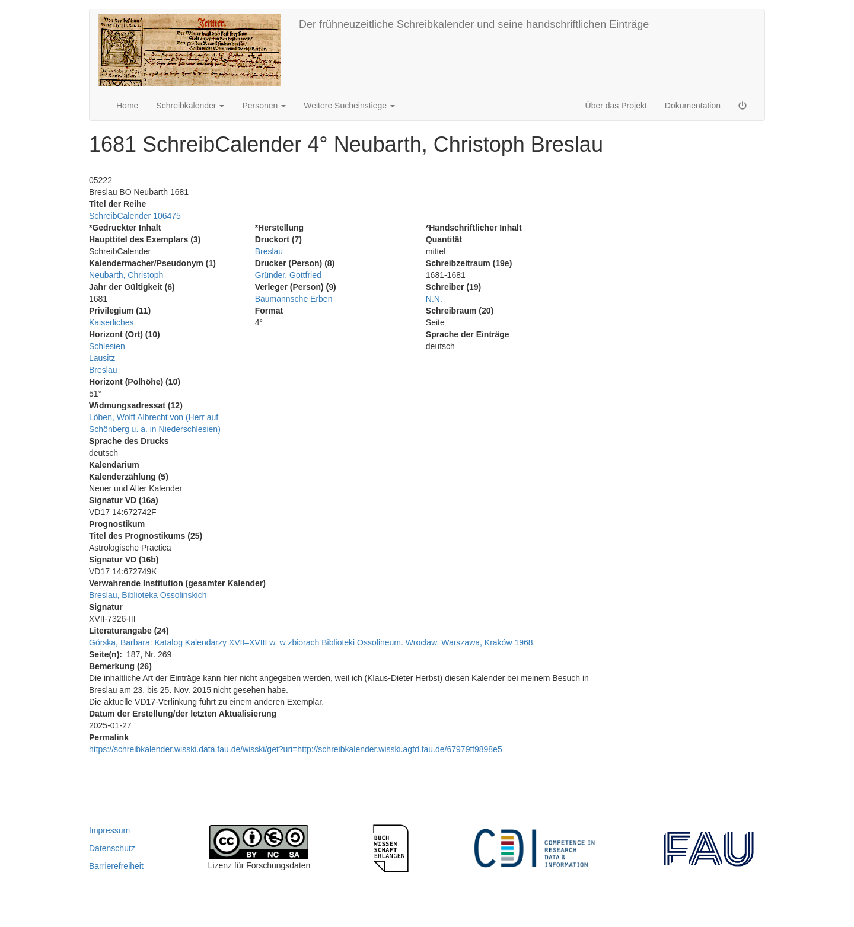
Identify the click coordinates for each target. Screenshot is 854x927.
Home (127, 105)
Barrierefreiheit (116, 866)
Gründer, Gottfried (288, 275)
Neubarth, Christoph (126, 275)
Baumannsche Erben (294, 298)
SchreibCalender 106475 (135, 215)
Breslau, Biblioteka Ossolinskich (147, 595)
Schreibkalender (190, 105)
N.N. (434, 298)
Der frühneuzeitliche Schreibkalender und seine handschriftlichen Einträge (474, 24)
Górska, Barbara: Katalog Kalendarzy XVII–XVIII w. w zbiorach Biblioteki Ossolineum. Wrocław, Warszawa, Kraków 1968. (312, 642)
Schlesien (107, 346)
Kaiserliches (111, 322)
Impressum (109, 830)
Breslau (103, 370)
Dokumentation (693, 105)
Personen (264, 105)
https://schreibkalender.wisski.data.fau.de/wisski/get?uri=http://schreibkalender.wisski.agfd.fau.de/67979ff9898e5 (295, 749)
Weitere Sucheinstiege (349, 105)
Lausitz (102, 358)
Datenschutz (112, 848)
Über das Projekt (616, 105)
